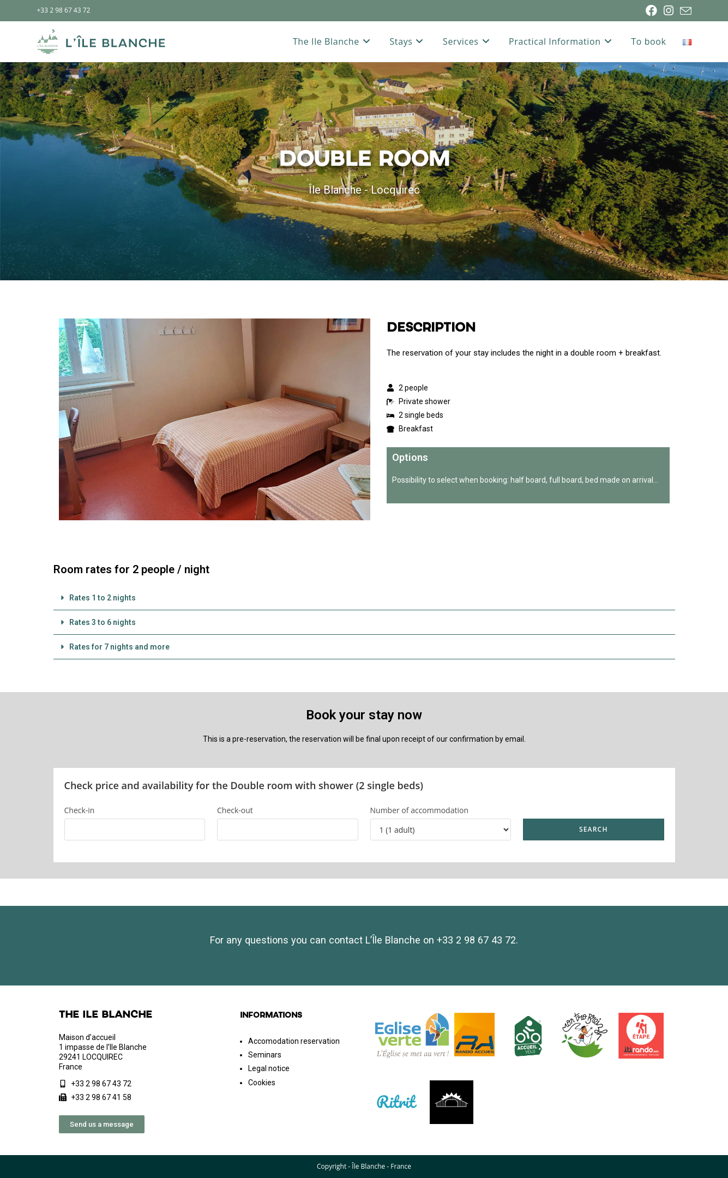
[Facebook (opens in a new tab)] (651, 10)
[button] (364, 598)
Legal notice (269, 1068)
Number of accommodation (419, 810)
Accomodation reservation (294, 1041)
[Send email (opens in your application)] (684, 11)
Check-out (235, 810)
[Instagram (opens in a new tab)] (668, 10)
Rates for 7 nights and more (119, 646)
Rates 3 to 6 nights (102, 622)
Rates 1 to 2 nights (102, 597)
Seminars (264, 1054)
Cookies (261, 1082)
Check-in (79, 810)
